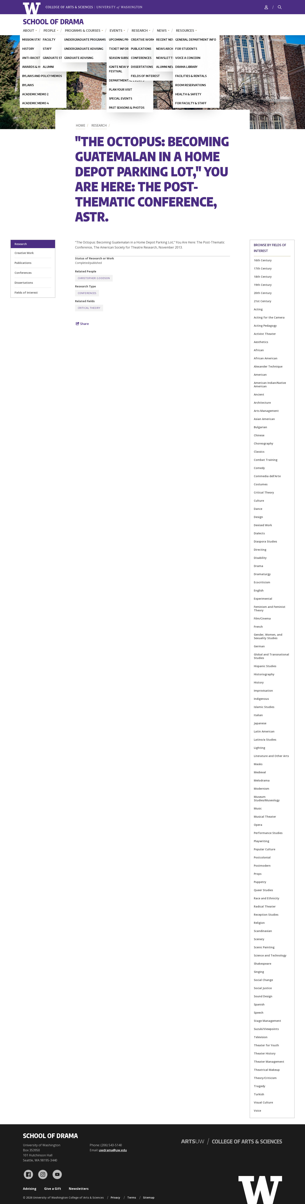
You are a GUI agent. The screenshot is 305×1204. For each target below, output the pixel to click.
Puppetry (260, 882)
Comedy (259, 468)
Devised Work (263, 525)
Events (116, 30)
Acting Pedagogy (265, 325)
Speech (258, 1012)
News (162, 30)
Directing (260, 549)
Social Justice (263, 988)
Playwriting (261, 841)
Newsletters (79, 1188)
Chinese (259, 435)
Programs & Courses (82, 30)
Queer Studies (263, 890)
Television (260, 1037)
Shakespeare (262, 963)
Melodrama (262, 780)
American (260, 374)
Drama (258, 566)
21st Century (262, 301)
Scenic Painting (264, 947)
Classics (259, 451)
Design (258, 517)
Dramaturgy (262, 574)
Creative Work (24, 253)
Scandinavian (263, 931)
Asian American (264, 419)
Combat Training (265, 460)
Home (80, 125)
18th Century (263, 276)
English (259, 590)
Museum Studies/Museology (267, 798)
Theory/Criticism (265, 1078)
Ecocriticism (262, 582)
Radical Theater (265, 906)
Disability (260, 558)
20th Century (263, 293)
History (259, 682)
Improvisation (263, 690)
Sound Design (263, 996)
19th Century (263, 285)
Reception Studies (266, 914)
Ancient (259, 394)
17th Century (263, 268)
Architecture (262, 402)
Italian (258, 715)
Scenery (259, 939)
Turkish (259, 1094)
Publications (23, 263)
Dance (258, 509)
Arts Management (266, 411)
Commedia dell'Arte (267, 476)
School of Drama (53, 21)
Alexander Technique (268, 366)
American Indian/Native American (270, 384)
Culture (259, 500)
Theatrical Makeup (267, 1070)
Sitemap (148, 1197)
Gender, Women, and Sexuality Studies (268, 636)
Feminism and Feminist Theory (269, 608)
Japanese (260, 723)
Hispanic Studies (265, 666)
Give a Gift (52, 1188)
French (258, 626)
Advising (29, 1188)
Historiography (264, 674)
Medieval (260, 772)
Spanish (259, 1004)
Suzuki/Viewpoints (266, 1029)
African (259, 350)
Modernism (261, 788)
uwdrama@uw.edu (113, 1150)
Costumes (260, 484)
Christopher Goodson (94, 278)
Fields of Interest (26, 292)
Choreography (263, 443)
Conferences (23, 273)
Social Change (263, 980)
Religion (259, 923)
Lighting (259, 748)
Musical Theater (265, 816)
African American (265, 358)
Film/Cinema (262, 618)
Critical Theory (264, 492)
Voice (257, 1110)
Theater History (265, 1053)
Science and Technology (270, 955)
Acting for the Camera (269, 317)
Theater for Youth (266, 1045)
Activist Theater (265, 334)
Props (257, 874)
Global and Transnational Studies (271, 656)
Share (82, 324)
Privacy (115, 1197)
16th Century (263, 260)
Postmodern (262, 865)
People (50, 30)
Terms (131, 1197)
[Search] (279, 7)
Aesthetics (261, 342)
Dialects (259, 533)
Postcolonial (262, 857)
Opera (258, 825)
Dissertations (24, 282)
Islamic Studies (264, 707)
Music (258, 808)
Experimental (263, 598)
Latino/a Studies (265, 739)
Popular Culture (264, 849)
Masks (258, 764)
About (28, 30)
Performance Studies (268, 833)
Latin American (264, 731)
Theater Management (269, 1061)
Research (140, 30)
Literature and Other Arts (271, 756)
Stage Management (267, 1021)
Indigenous (261, 699)
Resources (185, 30)
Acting (258, 309)
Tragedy (259, 1086)
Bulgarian (260, 427)
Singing (259, 972)
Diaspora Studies (265, 541)
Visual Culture (263, 1102)
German (259, 646)
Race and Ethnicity (266, 898)
